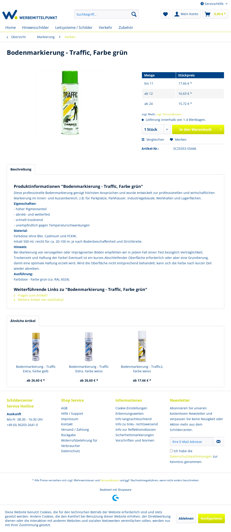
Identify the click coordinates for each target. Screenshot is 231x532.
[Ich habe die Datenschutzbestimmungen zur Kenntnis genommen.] (171, 450)
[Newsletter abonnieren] (218, 441)
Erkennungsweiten (130, 413)
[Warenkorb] (215, 14)
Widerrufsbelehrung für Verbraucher (79, 443)
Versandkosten (109, 480)
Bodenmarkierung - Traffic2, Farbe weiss (142, 368)
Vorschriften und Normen (135, 440)
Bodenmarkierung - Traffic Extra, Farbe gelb (36, 368)
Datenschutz (70, 451)
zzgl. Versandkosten (168, 114)
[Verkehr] (106, 27)
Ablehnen (186, 518)
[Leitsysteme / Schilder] (74, 27)
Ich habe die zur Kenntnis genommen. (194, 456)
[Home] (10, 27)
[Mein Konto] (186, 14)
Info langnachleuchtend (134, 419)
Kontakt (67, 424)
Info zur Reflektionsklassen (136, 429)
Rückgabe (68, 435)
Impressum (69, 419)
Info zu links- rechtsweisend (137, 424)
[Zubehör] (126, 27)
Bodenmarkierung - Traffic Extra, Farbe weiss (89, 368)
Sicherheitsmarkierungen (135, 435)
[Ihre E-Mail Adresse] (191, 441)
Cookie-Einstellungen (131, 408)
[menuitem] (106, 14)
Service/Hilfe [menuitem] (212, 4)
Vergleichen (153, 139)
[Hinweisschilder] (35, 27)
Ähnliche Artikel (22, 321)
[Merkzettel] (165, 14)
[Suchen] (134, 14)
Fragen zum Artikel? (31, 295)
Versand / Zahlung (75, 429)
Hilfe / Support (72, 413)
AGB (64, 408)
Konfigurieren (211, 518)
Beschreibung (20, 169)
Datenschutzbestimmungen (191, 456)
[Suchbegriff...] (106, 14)
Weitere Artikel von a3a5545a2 (39, 299)
